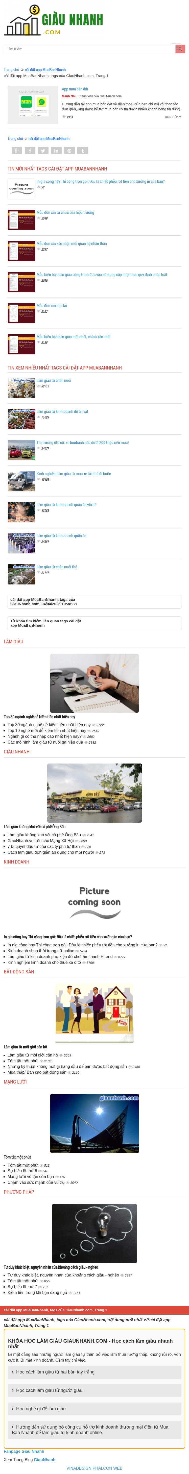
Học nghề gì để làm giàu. (41, 1408)
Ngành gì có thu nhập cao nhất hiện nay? (45, 736)
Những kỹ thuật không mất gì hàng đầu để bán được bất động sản (68, 1066)
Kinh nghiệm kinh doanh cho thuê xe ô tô (45, 962)
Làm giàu (13, 641)
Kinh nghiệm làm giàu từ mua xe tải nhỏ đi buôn (74, 473)
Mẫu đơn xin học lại (52, 305)
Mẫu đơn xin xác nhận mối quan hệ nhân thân (72, 243)
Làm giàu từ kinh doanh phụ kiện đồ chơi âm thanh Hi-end (61, 956)
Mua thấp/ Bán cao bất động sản (37, 1072)
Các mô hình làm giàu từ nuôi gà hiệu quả (46, 742)
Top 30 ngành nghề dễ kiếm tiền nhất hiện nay (39, 716)
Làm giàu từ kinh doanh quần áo (61, 535)
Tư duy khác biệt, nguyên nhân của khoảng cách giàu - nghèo (51, 1267)
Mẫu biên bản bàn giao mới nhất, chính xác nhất (74, 336)
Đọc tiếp (173, 116)
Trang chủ (11, 69)
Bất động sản (19, 971)
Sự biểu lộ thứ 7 (23, 1287)
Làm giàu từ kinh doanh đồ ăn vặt (62, 411)
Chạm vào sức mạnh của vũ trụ (37, 1182)
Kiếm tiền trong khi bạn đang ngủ (38, 1292)
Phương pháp (19, 1191)
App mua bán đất (75, 88)
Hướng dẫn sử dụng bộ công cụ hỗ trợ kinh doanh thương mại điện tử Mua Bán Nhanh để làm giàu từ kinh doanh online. (90, 1429)
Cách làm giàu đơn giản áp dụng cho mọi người (51, 852)
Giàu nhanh (17, 751)
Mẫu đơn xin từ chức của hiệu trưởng (65, 212)
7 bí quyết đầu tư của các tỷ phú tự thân (44, 846)
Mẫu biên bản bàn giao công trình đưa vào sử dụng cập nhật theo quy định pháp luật (102, 274)
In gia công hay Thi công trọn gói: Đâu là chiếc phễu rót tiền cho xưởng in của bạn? (101, 181)
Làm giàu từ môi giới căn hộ (25, 1046)
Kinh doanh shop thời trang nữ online (41, 951)
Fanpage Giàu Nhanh (24, 1451)
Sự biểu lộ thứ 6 (23, 1171)
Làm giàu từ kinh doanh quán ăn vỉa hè (66, 504)
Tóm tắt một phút (24, 1061)
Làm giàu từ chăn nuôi (54, 380)
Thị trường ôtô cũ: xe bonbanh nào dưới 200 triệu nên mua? (83, 442)
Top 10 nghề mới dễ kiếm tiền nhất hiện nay (47, 730)
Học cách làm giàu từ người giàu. (50, 1390)
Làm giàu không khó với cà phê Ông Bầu (34, 826)
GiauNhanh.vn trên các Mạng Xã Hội (41, 841)
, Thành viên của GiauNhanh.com (92, 96)
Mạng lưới (15, 1081)
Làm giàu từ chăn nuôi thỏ (57, 566)
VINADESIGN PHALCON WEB (94, 1468)
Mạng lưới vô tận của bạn (31, 1176)
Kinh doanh (16, 861)
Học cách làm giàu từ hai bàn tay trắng (55, 1371)
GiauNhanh (44, 1460)
